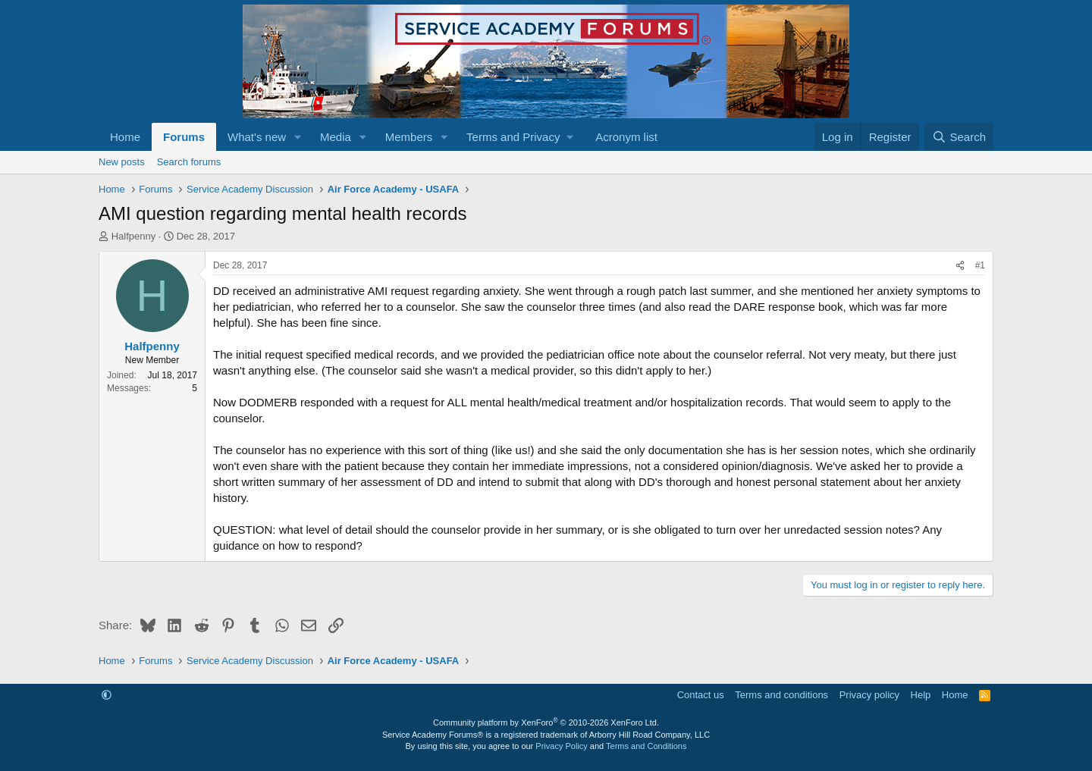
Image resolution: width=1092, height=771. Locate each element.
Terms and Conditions (646, 746)
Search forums (189, 162)
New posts (122, 162)
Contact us (700, 694)
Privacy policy (869, 694)
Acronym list (626, 136)
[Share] (960, 265)
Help (921, 694)
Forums (184, 136)
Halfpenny (133, 236)
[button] (298, 137)
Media (335, 136)
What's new (257, 136)
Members (409, 136)
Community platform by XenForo (546, 722)
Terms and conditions (781, 694)
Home (125, 136)
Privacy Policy (561, 746)
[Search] (958, 137)
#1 (980, 265)
